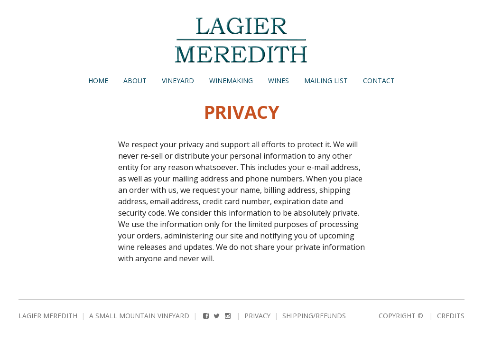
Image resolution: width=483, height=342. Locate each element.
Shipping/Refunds (314, 315)
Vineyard (178, 80)
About (135, 80)
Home (98, 80)
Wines (278, 80)
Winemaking (231, 80)
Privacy (257, 315)
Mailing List (326, 80)
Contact (379, 80)
